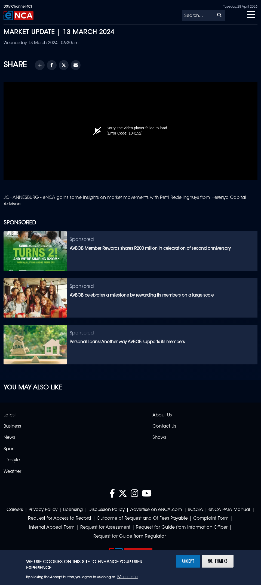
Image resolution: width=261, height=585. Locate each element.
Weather (12, 472)
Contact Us (164, 426)
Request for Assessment (105, 527)
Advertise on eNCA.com (156, 510)
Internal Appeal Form (52, 527)
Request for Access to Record (59, 518)
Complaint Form (211, 518)
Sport (9, 449)
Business (12, 426)
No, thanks (218, 561)
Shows (159, 437)
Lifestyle (12, 460)
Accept (188, 561)
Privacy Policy (43, 510)
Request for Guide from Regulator (129, 536)
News (9, 437)
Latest (10, 415)
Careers (15, 510)
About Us (162, 415)
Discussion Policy (106, 510)
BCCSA (195, 510)
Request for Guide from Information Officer (182, 527)
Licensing (73, 510)
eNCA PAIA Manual (229, 510)
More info (127, 577)
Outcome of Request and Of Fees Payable (142, 518)
